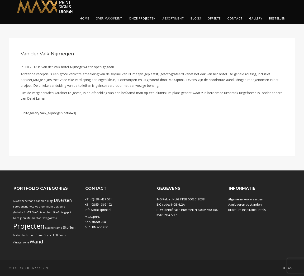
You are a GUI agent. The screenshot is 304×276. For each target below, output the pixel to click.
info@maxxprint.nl (98, 210)
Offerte (214, 18)
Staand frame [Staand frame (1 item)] (53, 227)
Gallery (255, 18)
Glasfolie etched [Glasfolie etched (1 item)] (42, 212)
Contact (234, 18)
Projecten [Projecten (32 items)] (28, 226)
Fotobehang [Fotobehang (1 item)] (20, 206)
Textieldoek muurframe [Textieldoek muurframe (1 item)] (28, 235)
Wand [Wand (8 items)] (36, 241)
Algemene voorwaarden (245, 199)
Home (84, 18)
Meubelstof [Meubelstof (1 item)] (34, 218)
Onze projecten (142, 18)
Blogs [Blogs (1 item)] (50, 201)
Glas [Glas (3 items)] (27, 211)
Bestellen (277, 18)
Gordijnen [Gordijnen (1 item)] (19, 218)
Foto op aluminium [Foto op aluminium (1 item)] (41, 206)
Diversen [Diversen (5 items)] (63, 200)
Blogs (195, 18)
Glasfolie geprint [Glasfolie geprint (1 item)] (63, 212)
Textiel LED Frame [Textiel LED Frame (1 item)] (55, 235)
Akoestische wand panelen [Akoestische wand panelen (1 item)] (29, 201)
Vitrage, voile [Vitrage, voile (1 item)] (21, 242)
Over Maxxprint (109, 18)
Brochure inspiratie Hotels (247, 210)
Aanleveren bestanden (245, 204)
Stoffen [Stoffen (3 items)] (69, 227)
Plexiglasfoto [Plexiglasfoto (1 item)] (49, 218)
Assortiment (173, 18)
